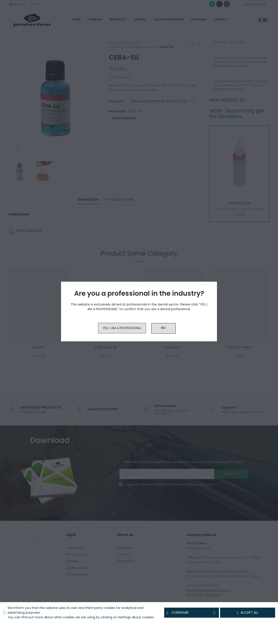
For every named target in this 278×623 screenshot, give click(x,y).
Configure (192, 612)
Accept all (247, 612)
